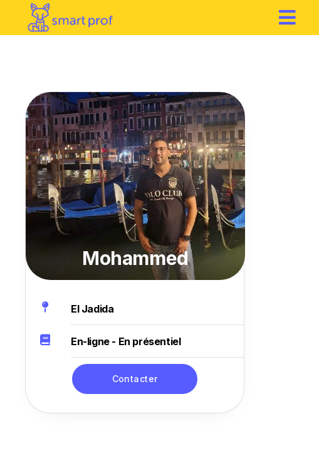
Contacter (135, 378)
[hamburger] (287, 17)
